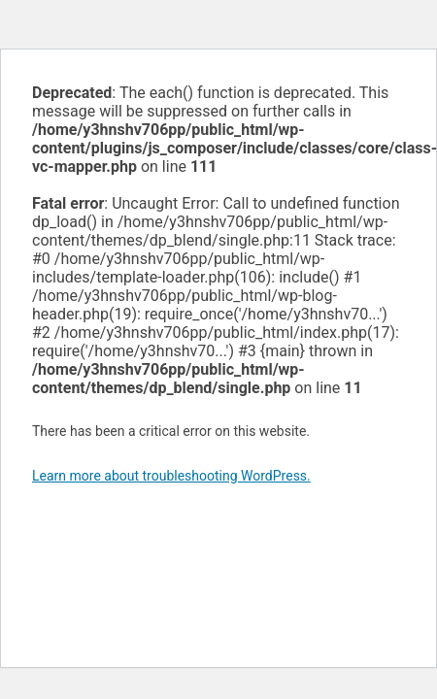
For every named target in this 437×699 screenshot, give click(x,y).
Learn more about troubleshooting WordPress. (171, 475)
